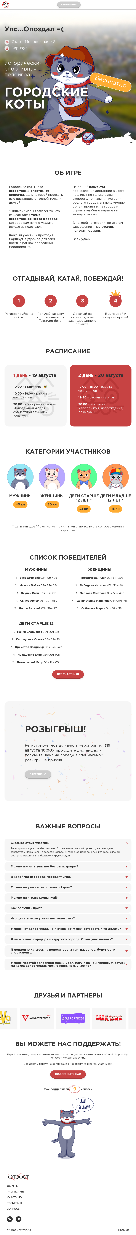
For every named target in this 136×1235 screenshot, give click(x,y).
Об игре (12, 1186)
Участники (14, 1197)
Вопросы (13, 1209)
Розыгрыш (14, 1203)
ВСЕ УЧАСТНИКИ (68, 674)
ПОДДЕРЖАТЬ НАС (68, 1074)
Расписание (15, 1192)
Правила (123, 1230)
